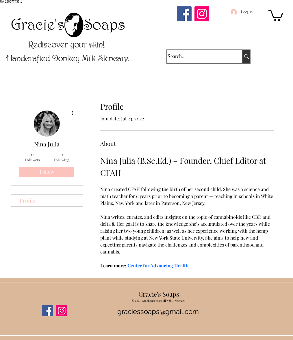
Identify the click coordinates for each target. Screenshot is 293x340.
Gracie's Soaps (158, 294)
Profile (27, 200)
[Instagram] (201, 13)
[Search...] (199, 56)
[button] (275, 15)
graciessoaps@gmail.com (158, 311)
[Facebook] (184, 13)
